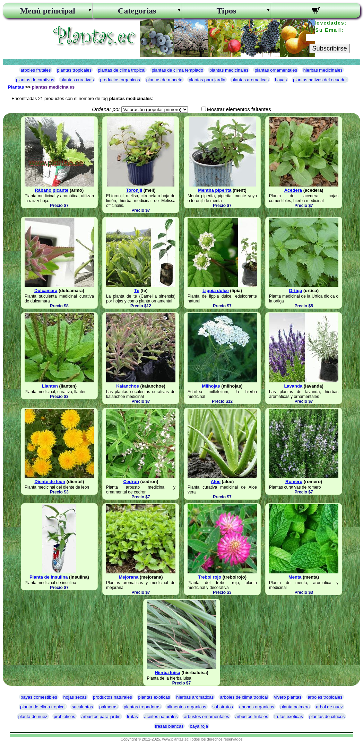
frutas (132, 716)
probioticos (64, 716)
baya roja (199, 726)
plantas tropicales (74, 70)
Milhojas (211, 386)
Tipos (226, 10)
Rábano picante (51, 190)
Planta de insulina (48, 577)
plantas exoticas (154, 697)
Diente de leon (49, 481)
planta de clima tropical (43, 706)
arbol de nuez (329, 706)
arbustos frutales (251, 716)
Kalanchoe (127, 386)
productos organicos (120, 79)
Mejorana (128, 577)
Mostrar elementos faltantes (239, 109)
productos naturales (112, 697)
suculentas (82, 706)
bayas (281, 79)
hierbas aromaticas (195, 697)
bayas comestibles (38, 697)
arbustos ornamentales (206, 716)
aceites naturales (161, 716)
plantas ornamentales (275, 70)
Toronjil (134, 190)
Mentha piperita (214, 190)
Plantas (16, 87)
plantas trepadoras (142, 706)
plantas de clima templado (177, 70)
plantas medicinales (228, 70)
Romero (293, 481)
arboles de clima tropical (244, 697)
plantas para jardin (207, 79)
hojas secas (75, 697)
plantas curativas (77, 79)
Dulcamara (45, 290)
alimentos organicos (186, 706)
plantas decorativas (35, 79)
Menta (295, 577)
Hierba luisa (167, 672)
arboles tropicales (325, 697)
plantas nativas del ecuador (320, 79)
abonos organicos (256, 706)
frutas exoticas (288, 716)
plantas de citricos (327, 716)
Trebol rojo (209, 577)
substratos (223, 706)
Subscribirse (329, 48)
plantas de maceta (164, 79)
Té (136, 290)
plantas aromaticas (250, 79)
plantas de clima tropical (121, 70)
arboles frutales (35, 70)
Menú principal (47, 10)
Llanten (50, 386)
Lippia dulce (215, 290)
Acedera (293, 190)
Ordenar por (106, 109)
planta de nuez (32, 716)
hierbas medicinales (323, 70)
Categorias (137, 10)
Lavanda (293, 386)
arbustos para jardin (101, 716)
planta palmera (295, 706)
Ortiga (295, 290)
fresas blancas (169, 726)
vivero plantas (287, 697)
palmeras (108, 706)
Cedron (131, 481)
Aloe (216, 481)
